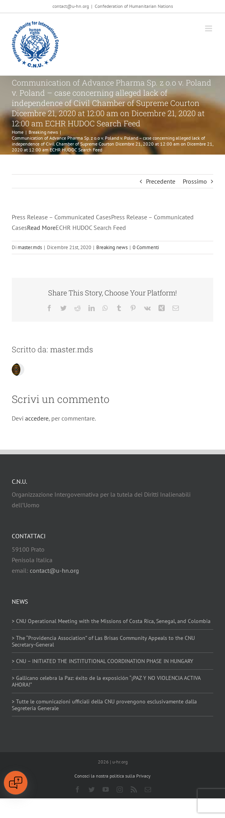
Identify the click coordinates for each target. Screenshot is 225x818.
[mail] (148, 789)
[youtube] (106, 789)
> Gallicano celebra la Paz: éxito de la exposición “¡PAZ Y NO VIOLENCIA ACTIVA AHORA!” (106, 681)
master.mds (30, 247)
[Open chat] (15, 782)
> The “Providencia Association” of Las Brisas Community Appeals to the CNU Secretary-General (103, 641)
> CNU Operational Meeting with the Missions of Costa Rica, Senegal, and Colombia (111, 621)
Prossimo (195, 181)
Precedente (160, 181)
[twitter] (91, 789)
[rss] (134, 789)
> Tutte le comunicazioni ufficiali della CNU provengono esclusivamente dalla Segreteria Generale (104, 705)
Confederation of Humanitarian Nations (134, 6)
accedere (37, 418)
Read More (41, 227)
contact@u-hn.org (54, 570)
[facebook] (77, 789)
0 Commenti (146, 247)
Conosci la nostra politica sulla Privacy (112, 776)
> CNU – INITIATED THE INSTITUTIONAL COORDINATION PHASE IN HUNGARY (102, 661)
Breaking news (112, 247)
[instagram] (120, 789)
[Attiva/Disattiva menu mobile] (209, 28)
